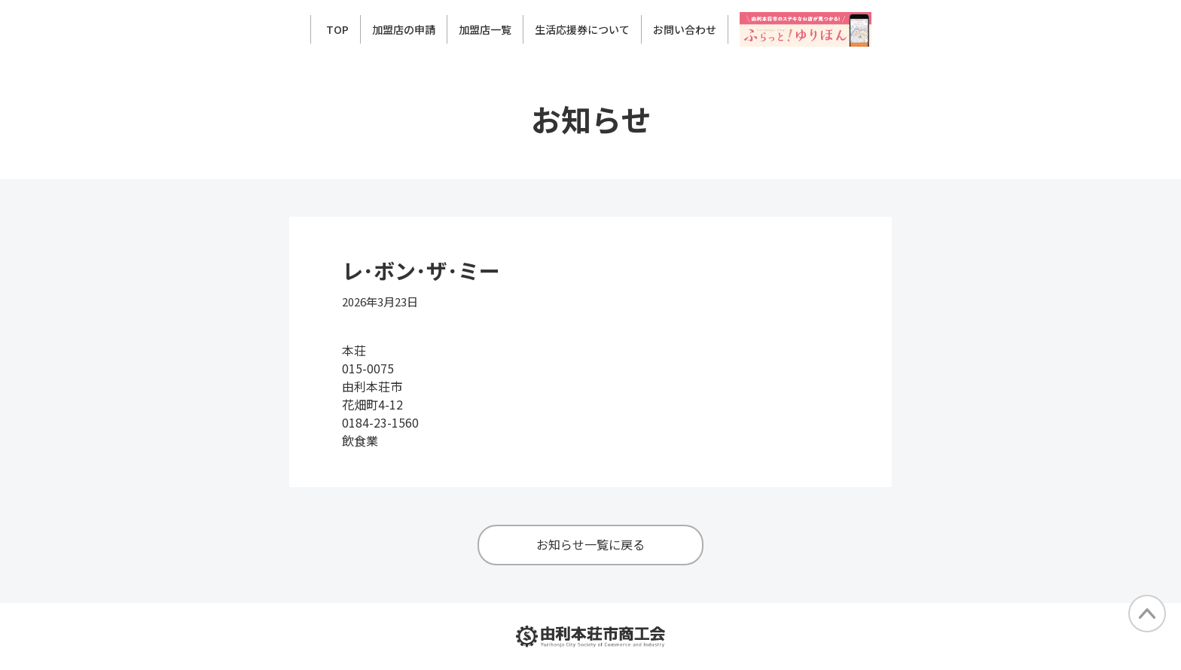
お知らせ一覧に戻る (590, 544)
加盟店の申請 (403, 29)
